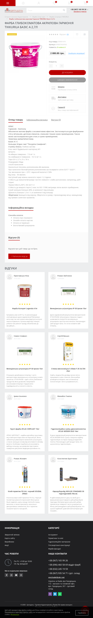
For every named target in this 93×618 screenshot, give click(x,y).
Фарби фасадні (54, 548)
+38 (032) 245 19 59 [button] (58, 568)
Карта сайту (10, 538)
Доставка (62, 96)
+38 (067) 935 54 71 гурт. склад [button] (64, 572)
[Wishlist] (77, 34)
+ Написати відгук (19, 255)
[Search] (63, 10)
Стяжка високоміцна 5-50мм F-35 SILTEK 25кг (68, 369)
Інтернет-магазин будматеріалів (16, 17)
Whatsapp (60, 593)
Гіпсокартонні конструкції (59, 545)
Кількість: (53, 62)
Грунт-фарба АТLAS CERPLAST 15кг (24, 428)
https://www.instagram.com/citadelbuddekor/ (21, 574)
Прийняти (82, 612)
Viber (50, 593)
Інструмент (53, 534)
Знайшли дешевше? (76, 53)
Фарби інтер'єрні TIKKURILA (59, 17)
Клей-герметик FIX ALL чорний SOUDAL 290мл (25, 492)
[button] (38, 3)
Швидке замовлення (67, 79)
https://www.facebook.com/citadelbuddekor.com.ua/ (6, 574)
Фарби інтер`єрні (38, 17)
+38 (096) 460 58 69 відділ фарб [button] (64, 564)
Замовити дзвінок (80, 11)
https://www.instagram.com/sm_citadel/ (11, 574)
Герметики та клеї (55, 538)
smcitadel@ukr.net (56, 577)
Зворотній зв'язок (12, 534)
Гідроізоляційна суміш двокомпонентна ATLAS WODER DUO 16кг (68, 429)
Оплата (61, 86)
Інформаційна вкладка (37, 119)
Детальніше (15, 614)
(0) (68, 34)
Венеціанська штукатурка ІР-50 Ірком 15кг (68, 308)
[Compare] (84, 34)
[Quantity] (56, 66)
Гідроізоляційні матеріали (59, 541)
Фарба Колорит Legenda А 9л (24, 308)
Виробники (9, 541)
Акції (7, 545)
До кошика (67, 72)
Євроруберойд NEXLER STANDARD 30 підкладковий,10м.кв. (68, 492)
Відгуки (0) (56, 119)
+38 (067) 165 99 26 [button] (58, 560)
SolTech (55, 606)
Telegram (55, 593)
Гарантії (61, 107)
